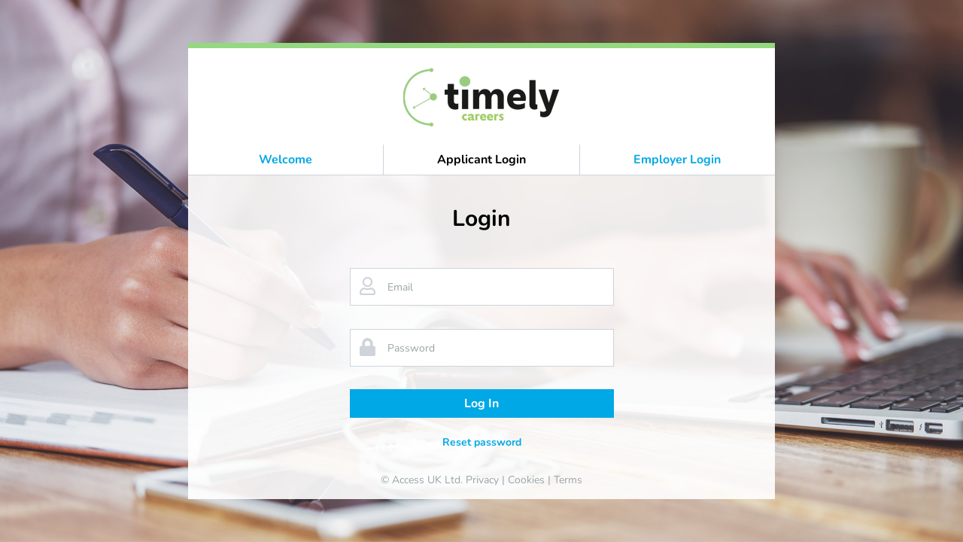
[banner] (481, 96)
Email (400, 287)
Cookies (526, 480)
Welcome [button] (285, 159)
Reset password (481, 442)
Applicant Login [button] (481, 159)
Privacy (482, 480)
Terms (568, 480)
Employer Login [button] (677, 159)
